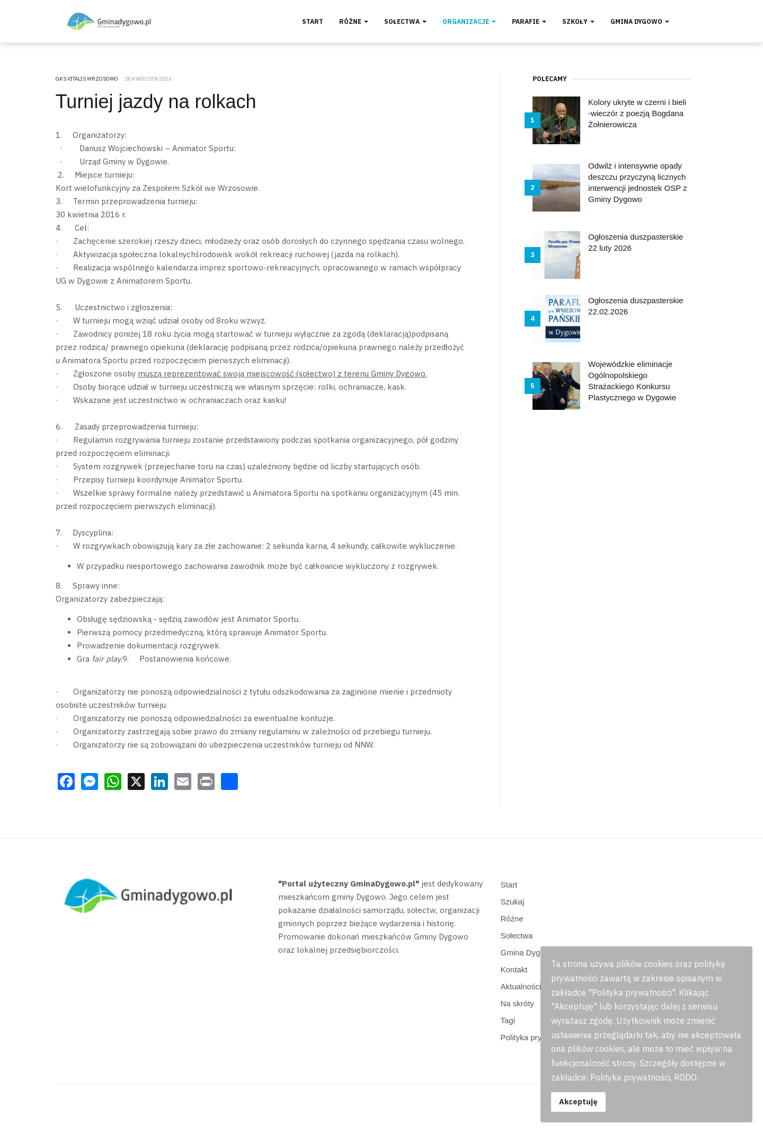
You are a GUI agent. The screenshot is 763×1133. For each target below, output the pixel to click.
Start (312, 21)
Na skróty (517, 1003)
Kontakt (514, 969)
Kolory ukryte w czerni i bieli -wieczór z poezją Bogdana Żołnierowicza (637, 113)
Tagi (508, 1020)
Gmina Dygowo (639, 21)
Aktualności (521, 986)
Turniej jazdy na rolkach (156, 101)
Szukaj (513, 901)
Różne (353, 21)
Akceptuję (578, 1101)
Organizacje (469, 21)
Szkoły (578, 21)
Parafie (529, 21)
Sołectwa (405, 21)
